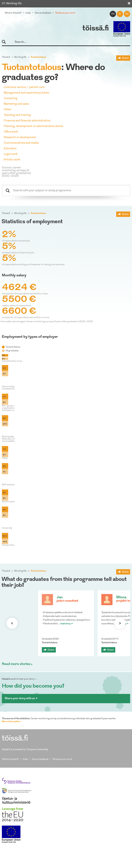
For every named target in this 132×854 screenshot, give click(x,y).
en (113, 14)
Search (5, 42)
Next (120, 623)
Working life (20, 57)
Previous (12, 623)
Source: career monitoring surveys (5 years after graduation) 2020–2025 (16, 172)
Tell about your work (65, 13)
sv (126, 14)
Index (28, 13)
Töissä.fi (6, 57)
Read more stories (16, 664)
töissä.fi (95, 28)
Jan (60, 597)
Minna (121, 597)
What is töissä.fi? (13, 13)
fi (120, 14)
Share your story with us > (21, 698)
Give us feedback (43, 13)
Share (125, 57)
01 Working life (12, 3)
